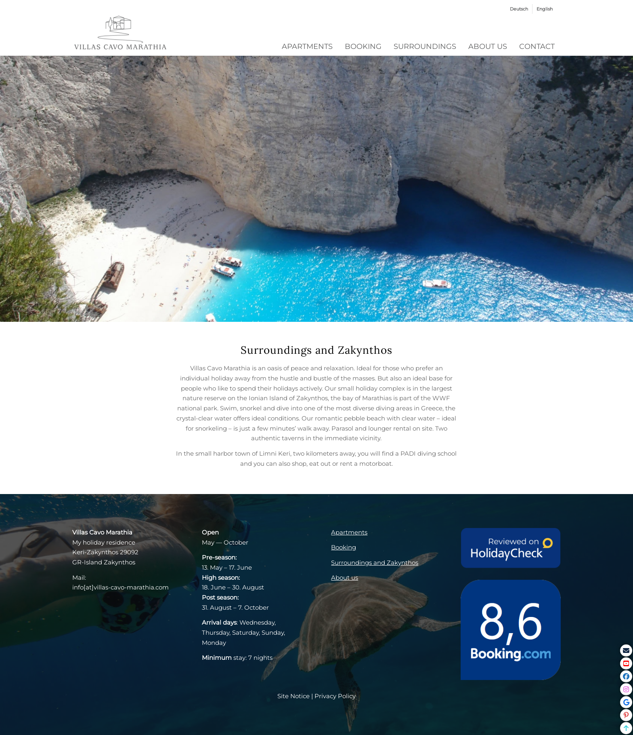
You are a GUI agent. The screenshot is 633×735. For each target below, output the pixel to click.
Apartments (349, 532)
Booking (343, 547)
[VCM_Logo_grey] (120, 33)
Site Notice (293, 696)
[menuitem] (519, 9)
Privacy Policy (335, 696)
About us (344, 577)
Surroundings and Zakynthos (374, 562)
